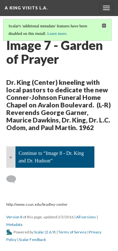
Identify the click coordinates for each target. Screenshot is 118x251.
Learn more (56, 33)
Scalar (39, 232)
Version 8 (14, 217)
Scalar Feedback (32, 239)
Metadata (14, 224)
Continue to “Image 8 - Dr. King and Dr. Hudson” (51, 156)
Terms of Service (72, 232)
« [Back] (10, 157)
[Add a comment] (14, 179)
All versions (86, 217)
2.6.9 (50, 232)
